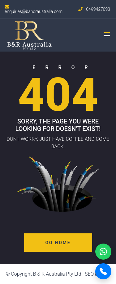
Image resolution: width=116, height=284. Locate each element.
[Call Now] (103, 271)
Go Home (58, 242)
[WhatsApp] (103, 252)
